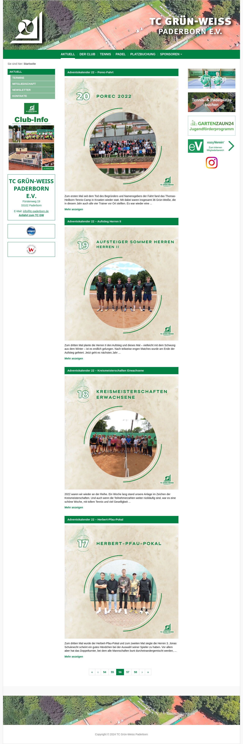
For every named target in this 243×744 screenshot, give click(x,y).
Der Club (87, 54)
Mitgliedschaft (24, 83)
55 (112, 672)
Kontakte (19, 95)
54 (104, 672)
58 (135, 672)
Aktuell (68, 54)
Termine (18, 77)
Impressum (94, 713)
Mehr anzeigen (74, 209)
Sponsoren (169, 54)
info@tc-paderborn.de (36, 211)
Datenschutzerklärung (181, 713)
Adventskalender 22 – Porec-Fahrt (90, 72)
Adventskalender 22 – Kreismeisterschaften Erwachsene (105, 370)
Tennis (105, 54)
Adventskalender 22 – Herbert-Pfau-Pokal (95, 519)
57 (127, 672)
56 (120, 672)
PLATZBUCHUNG (142, 54)
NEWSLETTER (21, 89)
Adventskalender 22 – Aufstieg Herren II (94, 221)
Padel (121, 54)
